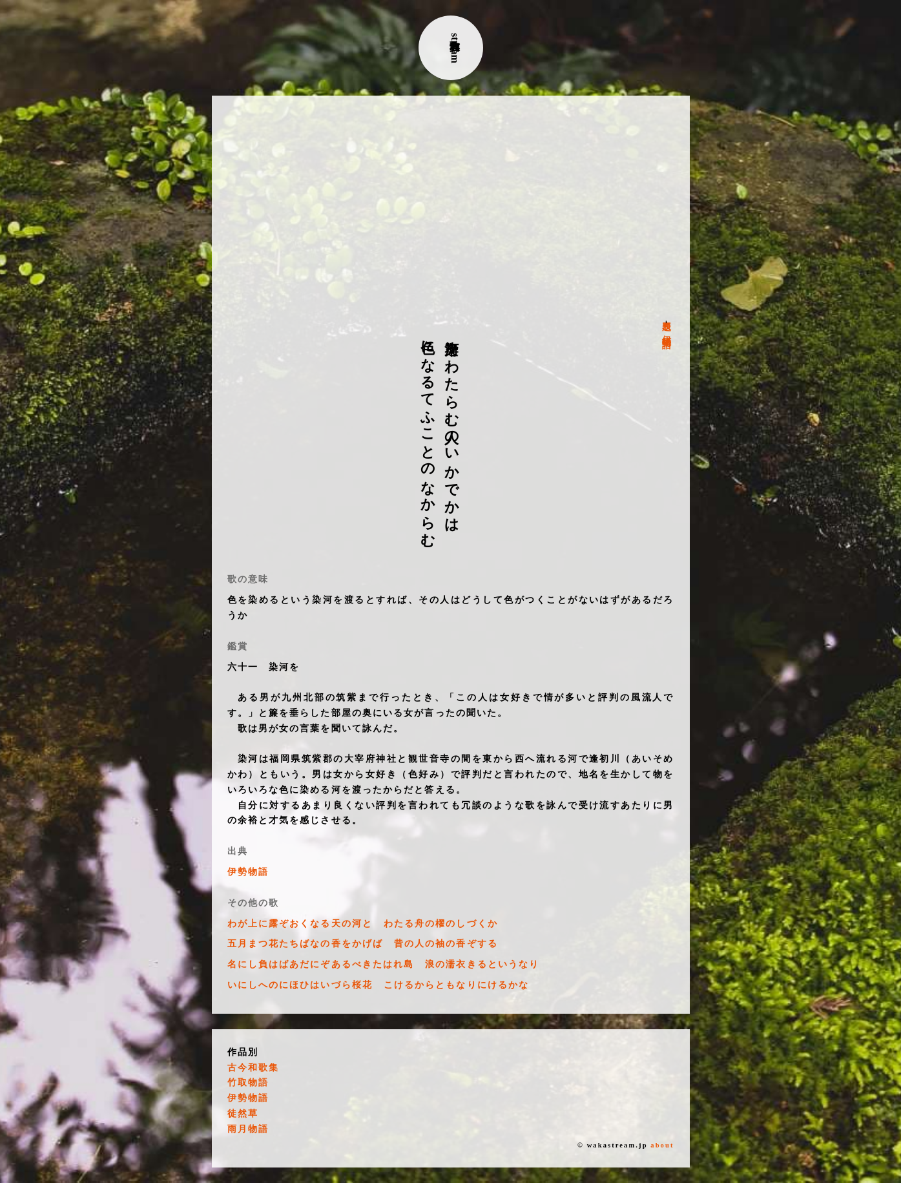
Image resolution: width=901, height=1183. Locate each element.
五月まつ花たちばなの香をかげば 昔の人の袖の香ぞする (362, 943)
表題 (667, 315)
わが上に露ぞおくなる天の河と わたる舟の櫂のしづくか (362, 923)
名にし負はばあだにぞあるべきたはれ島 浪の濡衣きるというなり (383, 964)
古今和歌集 (253, 1068)
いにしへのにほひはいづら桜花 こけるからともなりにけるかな (378, 985)
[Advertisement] (450, 208)
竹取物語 (248, 1082)
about (662, 1145)
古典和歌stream (455, 48)
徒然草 (242, 1113)
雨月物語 (248, 1129)
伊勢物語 (667, 330)
